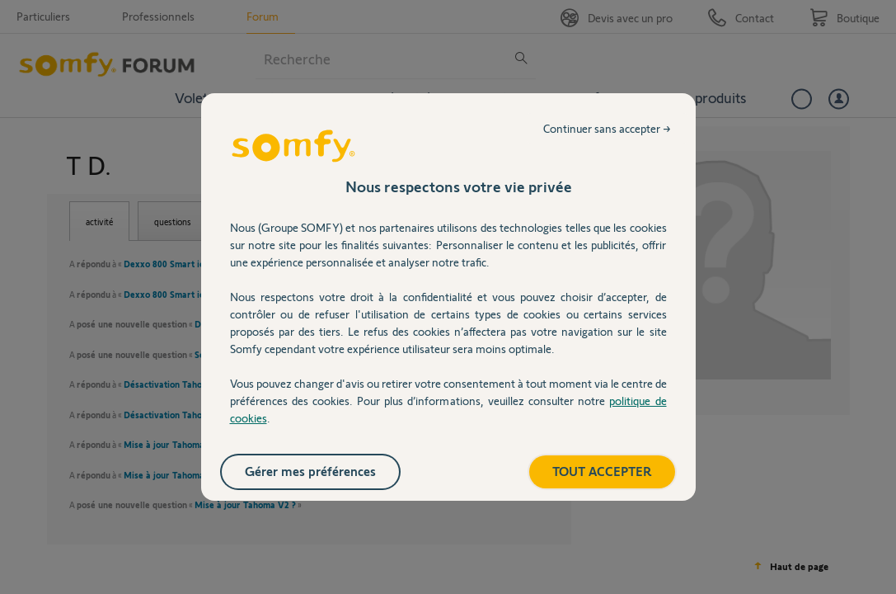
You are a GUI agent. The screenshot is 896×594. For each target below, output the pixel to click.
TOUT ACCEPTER (602, 470)
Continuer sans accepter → (607, 128)
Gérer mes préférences (310, 470)
